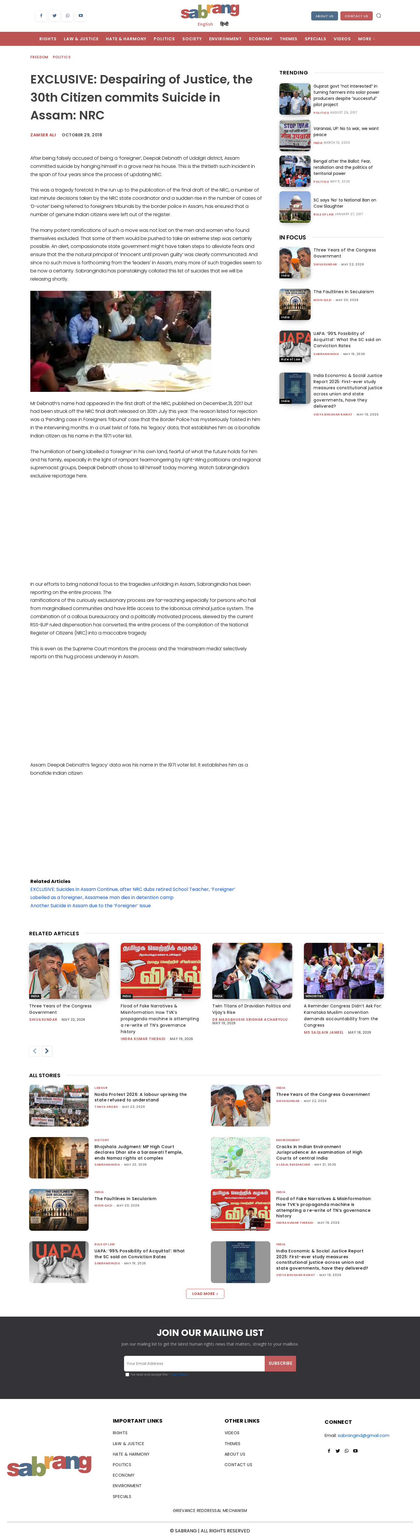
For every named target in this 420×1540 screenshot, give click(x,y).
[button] (378, 15)
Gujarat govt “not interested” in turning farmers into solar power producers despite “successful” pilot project (346, 95)
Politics (62, 57)
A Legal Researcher (293, 1164)
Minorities (314, 996)
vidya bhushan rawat (333, 414)
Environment (288, 1140)
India (318, 143)
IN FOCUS (292, 237)
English (205, 24)
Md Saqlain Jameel (324, 1032)
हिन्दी (224, 24)
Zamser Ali (43, 135)
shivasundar (325, 264)
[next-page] (47, 1051)
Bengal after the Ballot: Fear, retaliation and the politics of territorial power (343, 167)
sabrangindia (326, 354)
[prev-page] (34, 1051)
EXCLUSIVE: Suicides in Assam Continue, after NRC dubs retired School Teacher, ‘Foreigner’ (132, 889)
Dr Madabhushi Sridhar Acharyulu (250, 1019)
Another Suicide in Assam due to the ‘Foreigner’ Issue (90, 905)
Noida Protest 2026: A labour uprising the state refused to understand (140, 1097)
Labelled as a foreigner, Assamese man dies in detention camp (102, 897)
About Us (325, 16)
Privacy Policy (177, 1374)
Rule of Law (324, 214)
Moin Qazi (323, 300)
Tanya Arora (106, 1107)
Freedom (39, 57)
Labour (101, 1088)
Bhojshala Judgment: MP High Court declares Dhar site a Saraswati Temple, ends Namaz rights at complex (138, 1152)
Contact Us (356, 16)
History (101, 1140)
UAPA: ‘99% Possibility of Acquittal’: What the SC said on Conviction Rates (347, 340)
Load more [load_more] (205, 1293)
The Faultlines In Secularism (344, 292)
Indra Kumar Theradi (143, 1038)
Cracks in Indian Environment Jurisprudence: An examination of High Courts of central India (319, 1152)
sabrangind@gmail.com (363, 1435)
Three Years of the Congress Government (323, 1094)
